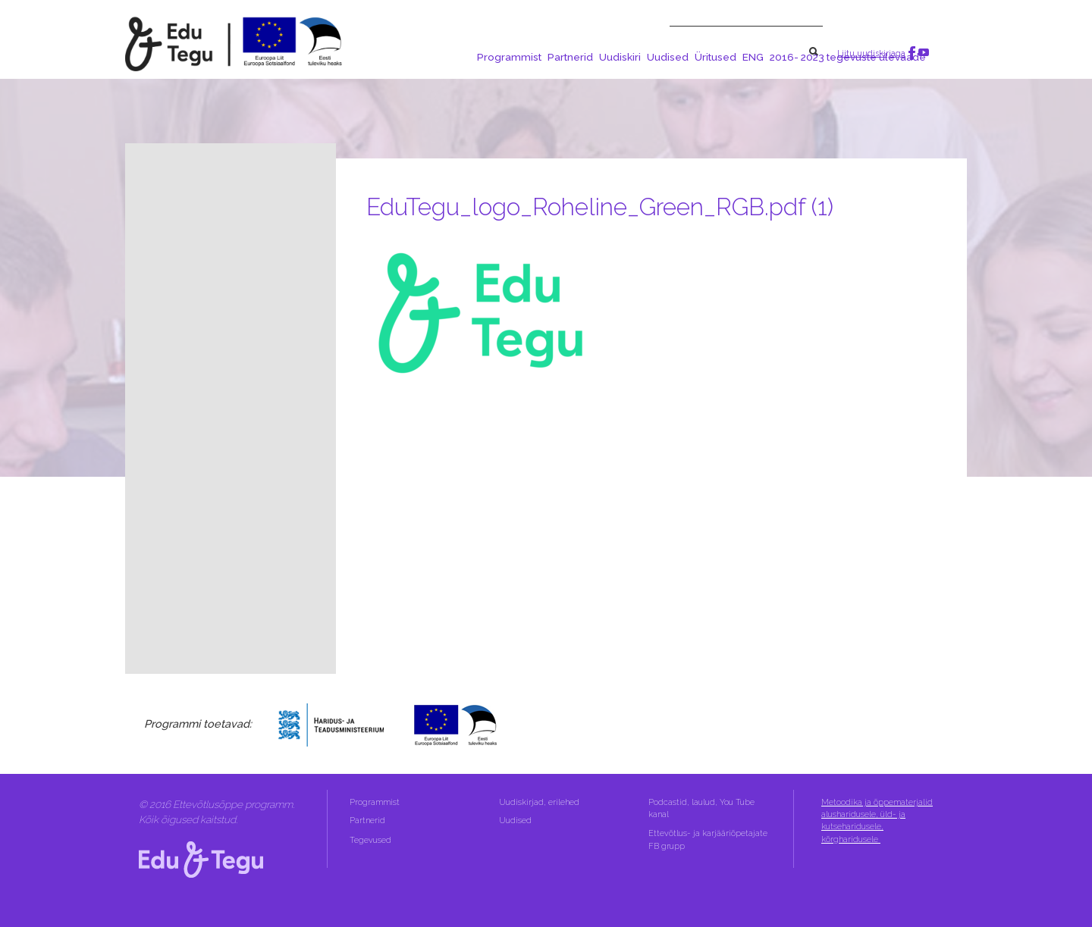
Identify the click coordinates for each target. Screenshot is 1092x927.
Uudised (668, 57)
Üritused (715, 57)
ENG (753, 57)
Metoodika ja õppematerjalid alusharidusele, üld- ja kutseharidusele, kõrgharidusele (877, 820)
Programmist (509, 57)
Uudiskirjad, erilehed (540, 802)
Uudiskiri (620, 57)
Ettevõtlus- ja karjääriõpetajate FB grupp (707, 839)
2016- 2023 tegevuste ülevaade (848, 57)
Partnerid (570, 57)
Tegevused (372, 840)
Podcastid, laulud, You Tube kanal (701, 808)
